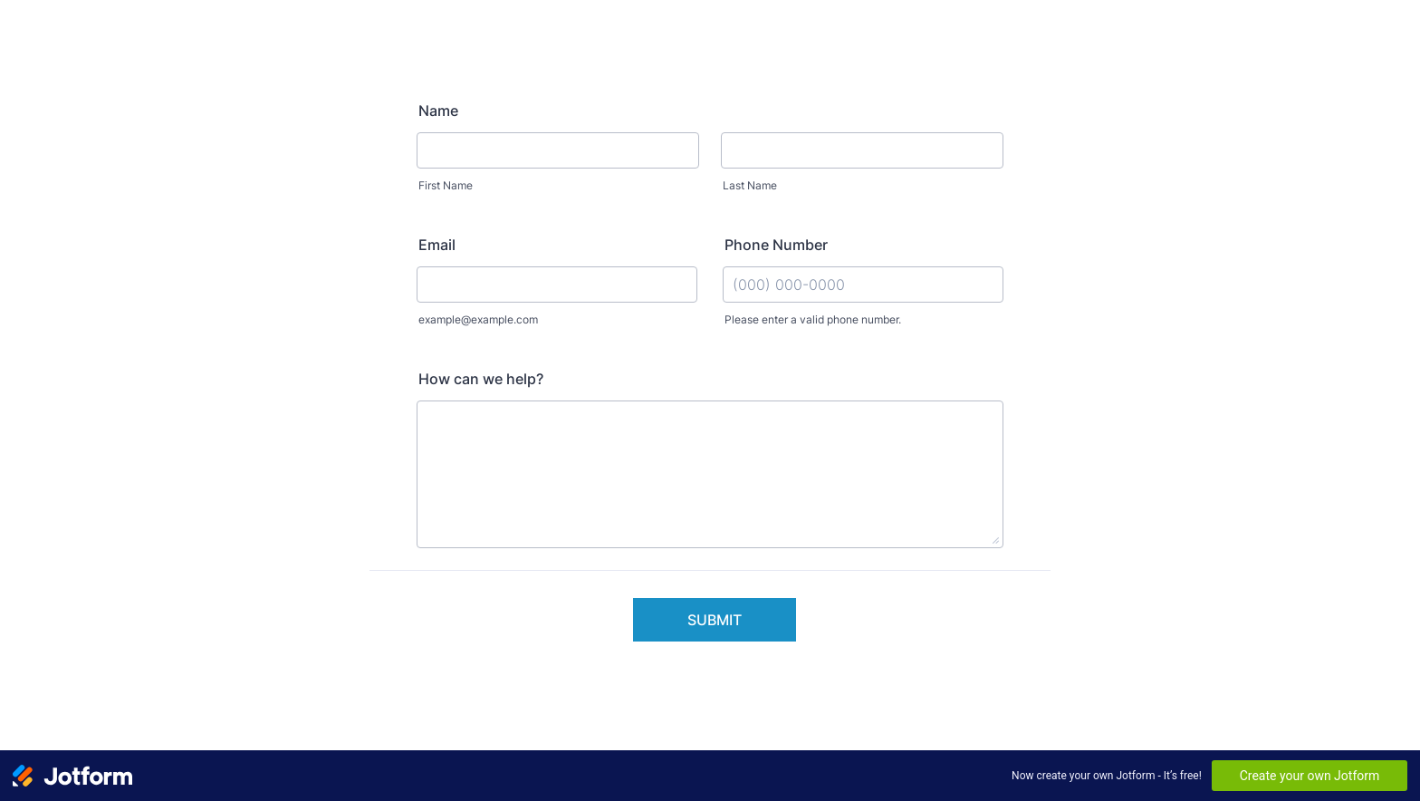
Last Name (750, 185)
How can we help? (480, 379)
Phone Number (776, 245)
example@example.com (478, 319)
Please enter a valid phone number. (812, 319)
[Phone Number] (863, 284)
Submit (714, 620)
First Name (445, 185)
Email (437, 245)
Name (438, 110)
